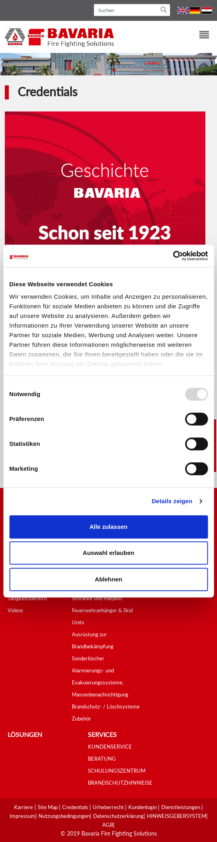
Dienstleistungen (181, 807)
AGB (107, 825)
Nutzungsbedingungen (64, 816)
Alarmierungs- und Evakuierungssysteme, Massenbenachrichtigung (100, 682)
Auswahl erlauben (108, 552)
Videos (15, 610)
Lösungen (25, 734)
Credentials (75, 807)
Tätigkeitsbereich (27, 598)
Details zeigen (172, 501)
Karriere (23, 807)
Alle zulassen (108, 526)
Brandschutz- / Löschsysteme (106, 706)
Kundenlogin (143, 807)
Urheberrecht (109, 807)
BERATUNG (102, 758)
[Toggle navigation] (199, 35)
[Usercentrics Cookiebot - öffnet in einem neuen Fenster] (173, 256)
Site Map (48, 807)
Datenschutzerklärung (118, 816)
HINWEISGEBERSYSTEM (176, 816)
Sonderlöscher (88, 658)
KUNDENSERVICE (110, 746)
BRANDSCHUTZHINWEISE (120, 782)
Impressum (22, 816)
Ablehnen (108, 579)
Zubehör (81, 718)
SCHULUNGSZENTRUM (117, 770)
